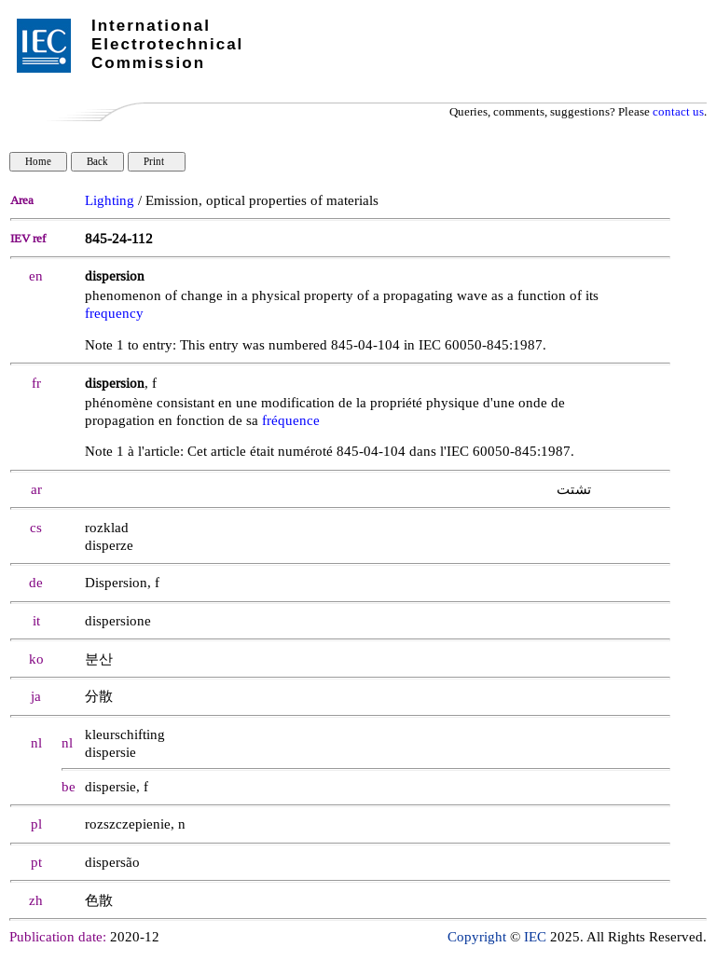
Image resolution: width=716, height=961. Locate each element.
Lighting (109, 201)
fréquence (291, 421)
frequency (114, 314)
